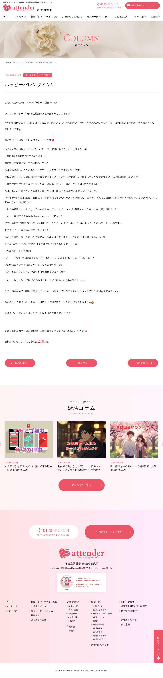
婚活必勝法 (97, 628)
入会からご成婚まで (72, 16)
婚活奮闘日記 (98, 639)
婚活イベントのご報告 (102, 614)
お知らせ (97, 621)
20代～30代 (73, 606)
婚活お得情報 (98, 625)
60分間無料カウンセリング (141, 5)
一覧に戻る (81, 363)
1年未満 (71, 621)
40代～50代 (73, 610)
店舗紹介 (155, 16)
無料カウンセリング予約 (109, 532)
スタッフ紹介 (139, 16)
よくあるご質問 (38, 620)
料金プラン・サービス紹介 (44, 602)
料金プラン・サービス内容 (44, 16)
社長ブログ (30, 62)
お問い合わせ (127, 602)
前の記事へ (19, 363)
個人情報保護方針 (130, 611)
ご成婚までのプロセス (42, 606)
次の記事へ (144, 363)
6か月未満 (72, 617)
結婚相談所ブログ (100, 645)
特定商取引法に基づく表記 (134, 606)
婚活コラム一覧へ (81, 485)
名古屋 (71, 631)
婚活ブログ (97, 632)
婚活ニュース (98, 617)
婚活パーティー (99, 636)
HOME (6, 16)
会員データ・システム (98, 16)
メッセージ (20, 16)
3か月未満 (72, 614)
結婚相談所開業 (129, 620)
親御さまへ (36, 615)
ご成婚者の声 (120, 16)
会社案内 (125, 624)
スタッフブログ (99, 610)
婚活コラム (18, 62)
